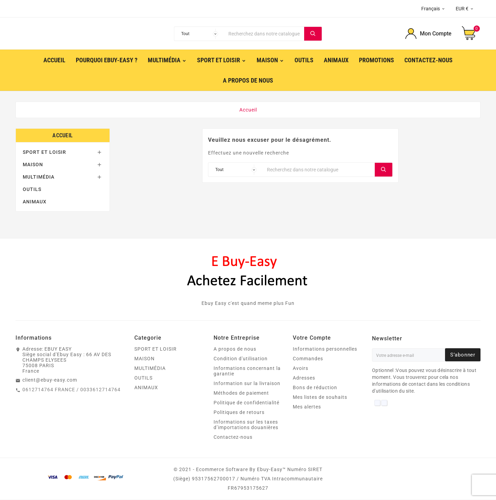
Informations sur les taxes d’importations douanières (246, 424)
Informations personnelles (325, 349)
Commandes (308, 359)
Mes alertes (307, 407)
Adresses (304, 378)
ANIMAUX (34, 202)
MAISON (33, 165)
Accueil (62, 135)
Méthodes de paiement (241, 393)
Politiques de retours (239, 412)
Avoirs (300, 368)
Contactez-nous (233, 437)
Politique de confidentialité (246, 403)
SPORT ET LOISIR (44, 152)
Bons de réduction (315, 388)
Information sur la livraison (247, 383)
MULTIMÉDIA (38, 177)
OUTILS (32, 189)
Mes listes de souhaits (320, 397)
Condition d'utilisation (241, 359)
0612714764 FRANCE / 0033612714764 (71, 390)
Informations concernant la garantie (247, 371)
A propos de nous (235, 349)
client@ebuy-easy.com (49, 380)
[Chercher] (264, 34)
